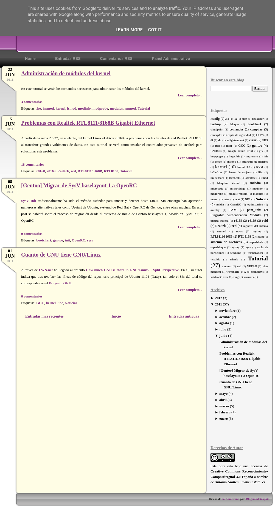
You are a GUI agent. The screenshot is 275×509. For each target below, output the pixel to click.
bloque (234, 124)
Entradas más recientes (44, 316)
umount (227, 266)
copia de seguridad (239, 135)
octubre (225, 317)
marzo (224, 406)
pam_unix (254, 210)
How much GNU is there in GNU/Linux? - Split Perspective (132, 270)
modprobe (217, 193)
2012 (218, 298)
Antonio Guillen (227, 482)
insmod (231, 161)
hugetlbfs (234, 156)
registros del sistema (255, 225)
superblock (256, 242)
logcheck (234, 177)
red (234, 226)
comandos (236, 129)
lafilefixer (216, 172)
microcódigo (237, 188)
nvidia (220, 204)
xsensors (248, 277)
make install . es (253, 482)
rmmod (221, 231)
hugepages (217, 156)
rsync (239, 231)
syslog (235, 247)
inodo (218, 161)
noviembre (227, 310)
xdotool (215, 277)
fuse (217, 145)
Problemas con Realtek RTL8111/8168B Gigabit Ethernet (239, 358)
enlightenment (235, 140)
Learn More (129, 29)
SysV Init (28, 201)
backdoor (258, 118)
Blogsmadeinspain (257, 498)
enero (223, 418)
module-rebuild (238, 193)
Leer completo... (190, 95)
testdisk (215, 259)
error (252, 140)
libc (260, 172)
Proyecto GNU (60, 283)
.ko (227, 118)
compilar (256, 129)
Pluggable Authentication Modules (236, 215)
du (219, 140)
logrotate (250, 177)
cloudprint (217, 129)
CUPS (259, 135)
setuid (260, 236)
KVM (259, 167)
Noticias (262, 199)
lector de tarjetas (240, 172)
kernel (221, 166)
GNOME (216, 150)
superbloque (218, 247)
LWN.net (46, 270)
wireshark (232, 271)
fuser (229, 145)
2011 (218, 304)
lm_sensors (217, 177)
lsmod (264, 177)
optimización (255, 204)
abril (223, 400)
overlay (215, 210)
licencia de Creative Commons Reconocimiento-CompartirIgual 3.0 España (239, 471)
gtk (261, 150)
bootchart (254, 124)
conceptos (216, 135)
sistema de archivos (226, 242)
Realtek (220, 226)
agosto (224, 323)
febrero (225, 412)
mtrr (226, 199)
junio (223, 335)
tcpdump (235, 252)
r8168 (238, 220)
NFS (248, 199)
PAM (233, 210)
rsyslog (257, 231)
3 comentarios (32, 102)
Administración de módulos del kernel (66, 73)
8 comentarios (32, 296)
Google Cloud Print (240, 150)
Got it (154, 29)
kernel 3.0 (243, 167)
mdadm (255, 183)
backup (216, 124)
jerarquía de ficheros (255, 161)
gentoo (257, 145)
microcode (217, 188)
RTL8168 (244, 236)
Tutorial (258, 258)
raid (265, 220)
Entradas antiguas (184, 316)
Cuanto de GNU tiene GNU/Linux (61, 255)
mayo (223, 393)
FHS (265, 140)
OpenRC (235, 204)
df (212, 140)
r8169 (252, 220)
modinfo (257, 188)
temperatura (255, 252)
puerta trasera (219, 220)
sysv (248, 247)
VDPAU (252, 266)
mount (214, 199)
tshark (234, 259)
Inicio (116, 316)
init (266, 156)
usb (239, 266)
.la (235, 118)
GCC (241, 146)
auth (244, 118)
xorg (236, 277)
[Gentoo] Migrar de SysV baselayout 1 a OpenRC (79, 185)
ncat (237, 199)
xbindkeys (257, 271)
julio (222, 329)
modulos (258, 193)
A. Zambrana (230, 498)
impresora (252, 156)
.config (215, 119)
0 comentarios (32, 234)
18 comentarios (32, 164)
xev (226, 277)
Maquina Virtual (228, 183)
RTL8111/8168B (221, 236)
